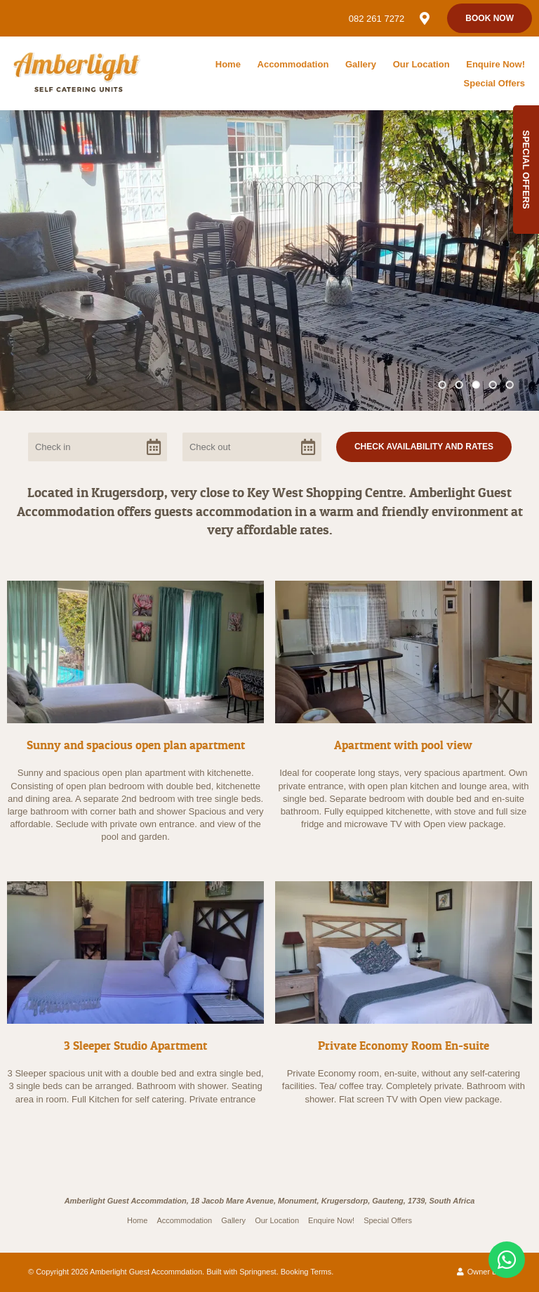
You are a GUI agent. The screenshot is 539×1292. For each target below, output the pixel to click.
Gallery (360, 64)
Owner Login (484, 1271)
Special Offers (494, 83)
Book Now (489, 18)
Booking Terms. (307, 1271)
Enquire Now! (495, 64)
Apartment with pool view (403, 744)
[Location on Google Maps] (424, 17)
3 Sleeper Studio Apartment (135, 1045)
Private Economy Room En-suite (403, 1045)
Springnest (258, 1271)
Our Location (421, 64)
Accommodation (293, 64)
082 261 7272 (377, 18)
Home (228, 64)
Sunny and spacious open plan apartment (136, 744)
